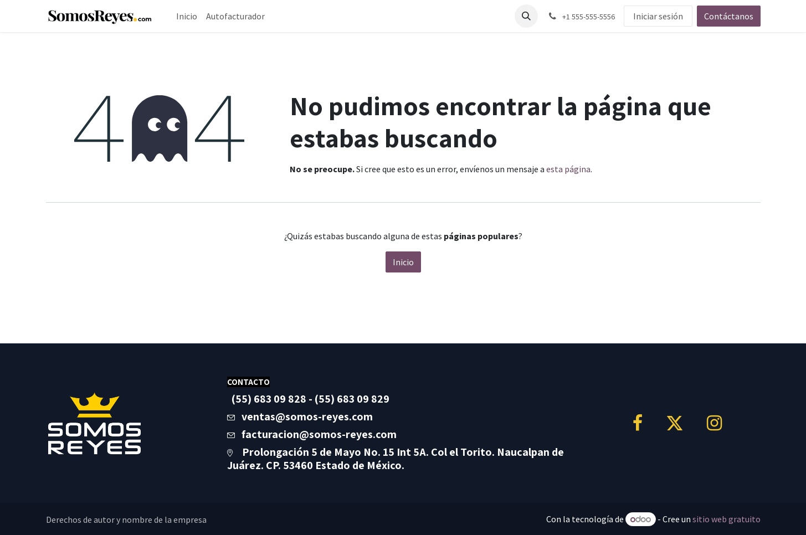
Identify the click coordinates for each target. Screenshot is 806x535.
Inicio (403, 262)
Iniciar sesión (658, 16)
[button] (526, 16)
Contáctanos (728, 16)
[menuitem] (187, 16)
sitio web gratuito (726, 518)
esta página (568, 168)
